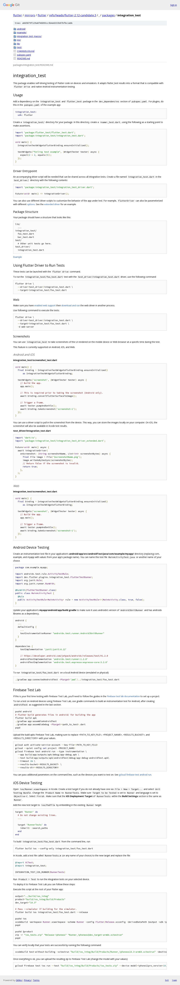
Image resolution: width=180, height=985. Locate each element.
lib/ (18, 43)
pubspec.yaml (24, 54)
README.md (23, 58)
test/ (19, 47)
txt (167, 980)
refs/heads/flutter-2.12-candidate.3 (72, 15)
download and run (70, 305)
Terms (36, 980)
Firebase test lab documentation (123, 696)
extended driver (52, 204)
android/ (21, 28)
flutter (17, 15)
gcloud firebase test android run (135, 774)
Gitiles (19, 980)
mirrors (30, 15)
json (174, 980)
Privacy (27, 980)
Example (17, 256)
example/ (21, 32)
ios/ (19, 39)
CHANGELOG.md (25, 51)
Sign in (173, 4)
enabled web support (45, 305)
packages (108, 15)
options (31, 204)
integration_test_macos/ (29, 36)
